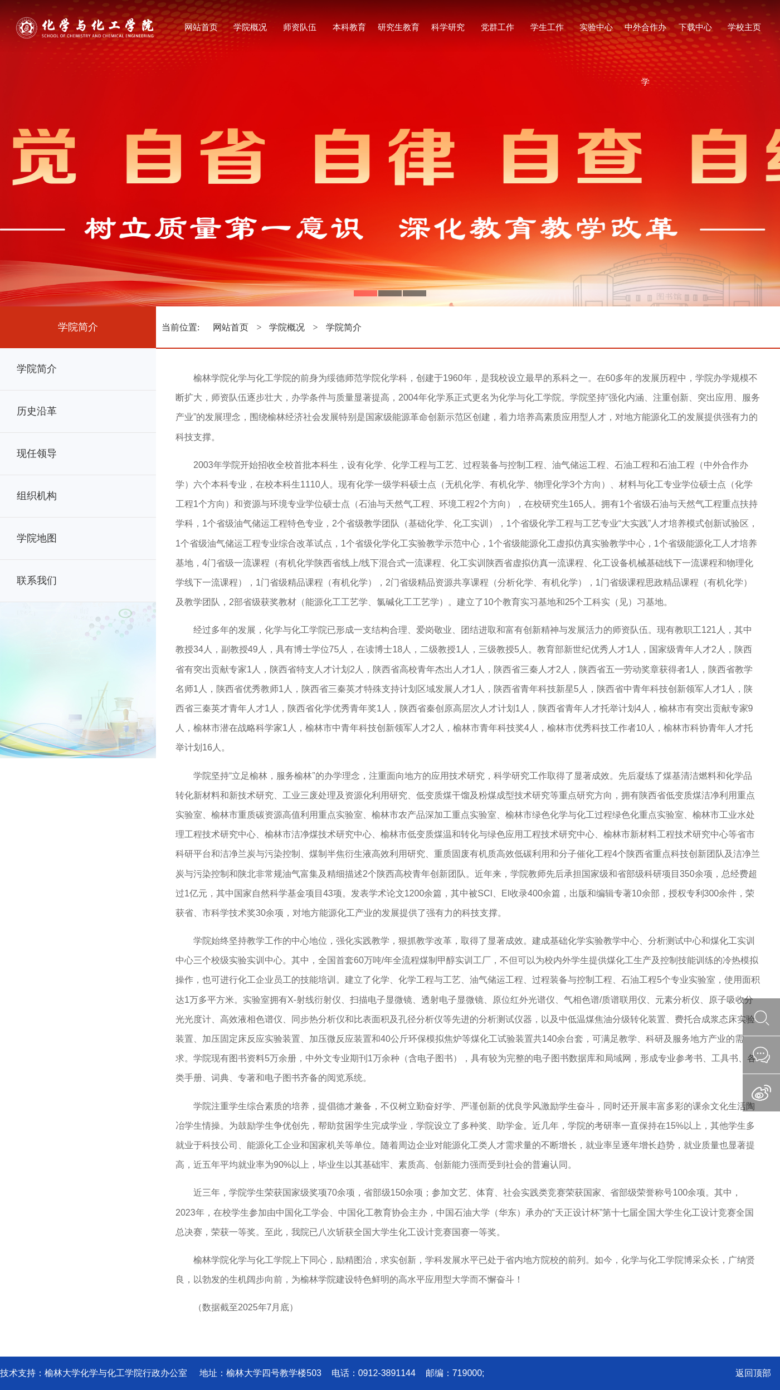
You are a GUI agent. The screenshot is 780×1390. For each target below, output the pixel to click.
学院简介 (37, 368)
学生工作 (547, 27)
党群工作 (497, 27)
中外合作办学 (645, 39)
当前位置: (182, 327)
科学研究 (448, 27)
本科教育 (349, 27)
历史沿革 (37, 411)
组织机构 (37, 495)
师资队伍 (299, 27)
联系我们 (37, 580)
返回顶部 (753, 1373)
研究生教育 (399, 27)
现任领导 (37, 453)
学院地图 (37, 538)
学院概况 (250, 27)
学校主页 (744, 27)
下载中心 (695, 27)
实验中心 (596, 27)
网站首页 (201, 27)
